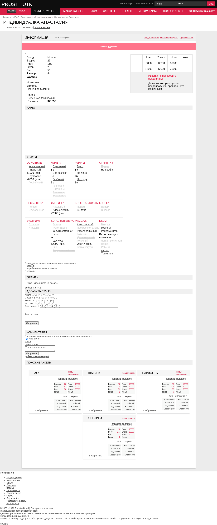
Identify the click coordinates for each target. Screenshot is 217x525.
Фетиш (105, 250)
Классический (37, 166)
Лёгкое (33, 206)
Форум (9, 495)
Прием (81, 206)
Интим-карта (148, 11)
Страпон (34, 224)
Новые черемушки (169, 38)
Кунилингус (59, 195)
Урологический (86, 237)
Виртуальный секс (64, 250)
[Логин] (165, 3)
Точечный (82, 240)
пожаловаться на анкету (20, 27)
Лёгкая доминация (112, 240)
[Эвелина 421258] (95, 439)
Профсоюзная (186, 38)
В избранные (41, 410)
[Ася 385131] (41, 394)
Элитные (109, 11)
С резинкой (59, 166)
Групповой (35, 176)
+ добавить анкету (204, 11)
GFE (55, 247)
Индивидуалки (14, 477)
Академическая (151, 38)
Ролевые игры (109, 231)
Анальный (35, 169)
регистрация (31, 344)
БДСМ (93, 11)
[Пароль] (192, 3)
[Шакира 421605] (95, 394)
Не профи (107, 169)
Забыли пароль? (144, 3)
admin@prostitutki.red (27, 511)
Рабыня (105, 247)
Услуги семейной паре (63, 233)
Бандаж (105, 224)
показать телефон (68, 378)
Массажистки (73, 11)
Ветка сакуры (85, 247)
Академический (45, 98)
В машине (59, 189)
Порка (105, 243)
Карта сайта (12, 498)
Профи (105, 166)
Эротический (84, 243)
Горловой (58, 185)
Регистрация (126, 3)
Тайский (82, 234)
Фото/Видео (60, 227)
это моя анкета (42, 27)
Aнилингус (59, 192)
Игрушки (34, 227)
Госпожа (106, 227)
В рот (80, 166)
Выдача (81, 210)
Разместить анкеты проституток (16, 502)
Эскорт (57, 224)
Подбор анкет (173, 11)
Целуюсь (58, 240)
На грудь (82, 179)
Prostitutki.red (23, 4)
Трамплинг (107, 253)
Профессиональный (88, 227)
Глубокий (58, 179)
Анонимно (34, 338)
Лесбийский (36, 182)
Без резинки (60, 173)
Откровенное (36, 210)
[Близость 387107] (149, 392)
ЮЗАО (31, 98)
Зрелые (127, 11)
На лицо (82, 173)
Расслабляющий (87, 231)
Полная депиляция (38, 89)
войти (28, 341)
